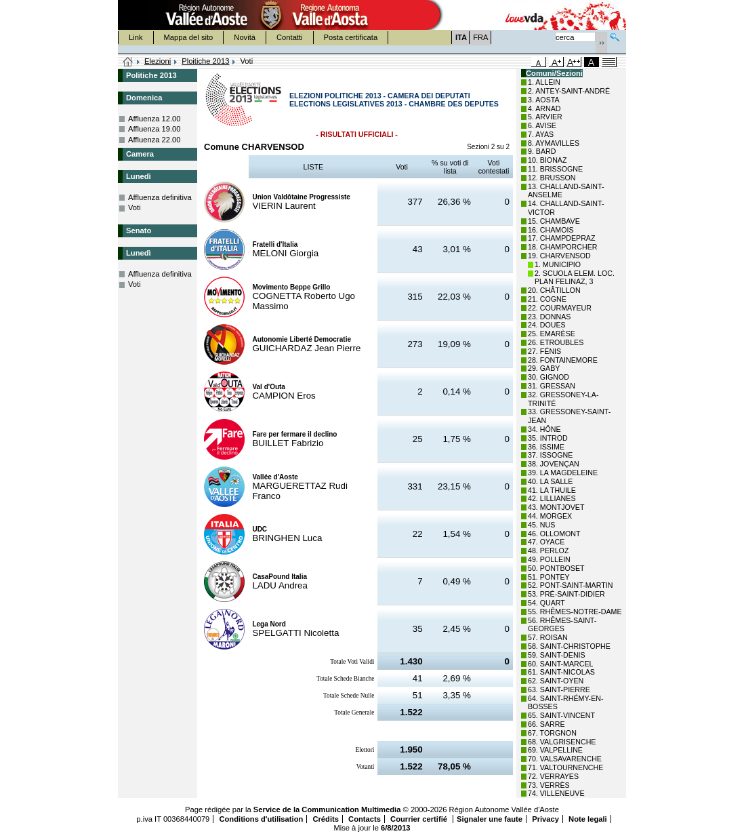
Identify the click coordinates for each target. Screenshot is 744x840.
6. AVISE (542, 125)
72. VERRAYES (553, 776)
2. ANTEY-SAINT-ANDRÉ (569, 91)
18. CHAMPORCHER (562, 247)
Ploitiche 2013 (205, 61)
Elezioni (157, 61)
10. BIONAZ (547, 160)
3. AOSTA (544, 100)
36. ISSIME (546, 447)
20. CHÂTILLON (554, 290)
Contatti (289, 37)
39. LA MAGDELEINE (563, 472)
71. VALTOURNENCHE (565, 767)
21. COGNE (547, 299)
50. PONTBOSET (556, 568)
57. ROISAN (548, 637)
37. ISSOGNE (550, 455)
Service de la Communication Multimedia (327, 809)
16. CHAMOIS (551, 230)
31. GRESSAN (551, 386)
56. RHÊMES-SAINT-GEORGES (562, 624)
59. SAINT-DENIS (556, 655)
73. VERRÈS (549, 785)
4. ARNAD (544, 108)
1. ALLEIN (544, 82)
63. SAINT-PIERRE (559, 689)
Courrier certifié (419, 819)
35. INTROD (548, 438)
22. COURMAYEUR (560, 308)
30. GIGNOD (548, 377)
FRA (480, 37)
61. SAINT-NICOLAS (561, 672)
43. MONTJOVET (556, 507)
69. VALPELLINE (555, 750)
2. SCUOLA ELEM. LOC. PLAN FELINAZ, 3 (575, 277)
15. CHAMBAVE (554, 221)
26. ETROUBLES (555, 342)
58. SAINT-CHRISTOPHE (569, 646)
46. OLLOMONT (554, 533)
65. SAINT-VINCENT (561, 715)
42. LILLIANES (552, 498)
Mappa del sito (188, 37)
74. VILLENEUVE (556, 793)
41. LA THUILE (552, 490)
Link (136, 37)
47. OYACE (546, 542)
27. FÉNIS (544, 351)
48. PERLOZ (548, 550)
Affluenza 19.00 (154, 129)
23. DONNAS (549, 317)
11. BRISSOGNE (555, 169)
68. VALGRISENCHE (562, 742)
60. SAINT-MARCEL (561, 664)
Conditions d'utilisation (261, 819)
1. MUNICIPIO (558, 264)
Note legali (588, 819)
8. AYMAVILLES (553, 143)
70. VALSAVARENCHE (565, 759)
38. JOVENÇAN (553, 464)
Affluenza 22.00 (154, 140)
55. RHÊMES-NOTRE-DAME (575, 611)
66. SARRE (546, 724)
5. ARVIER (545, 117)
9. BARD (542, 151)
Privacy (545, 819)
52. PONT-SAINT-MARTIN (570, 585)
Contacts (364, 819)
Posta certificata (351, 37)
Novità (244, 37)
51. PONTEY (549, 577)
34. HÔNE (544, 429)
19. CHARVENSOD (559, 256)
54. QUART (546, 603)
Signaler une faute (489, 819)
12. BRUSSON (551, 178)
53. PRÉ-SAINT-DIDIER (566, 594)
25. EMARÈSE (551, 333)
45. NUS (541, 525)
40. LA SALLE (550, 481)
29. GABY (544, 368)
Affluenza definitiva (160, 197)
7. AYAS (541, 134)
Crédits (325, 819)
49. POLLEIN (549, 559)
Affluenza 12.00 (154, 119)
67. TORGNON (552, 733)
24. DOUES (547, 325)
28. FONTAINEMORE (563, 360)
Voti (134, 207)
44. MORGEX (550, 516)
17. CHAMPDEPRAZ (561, 238)
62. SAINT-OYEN (555, 681)
